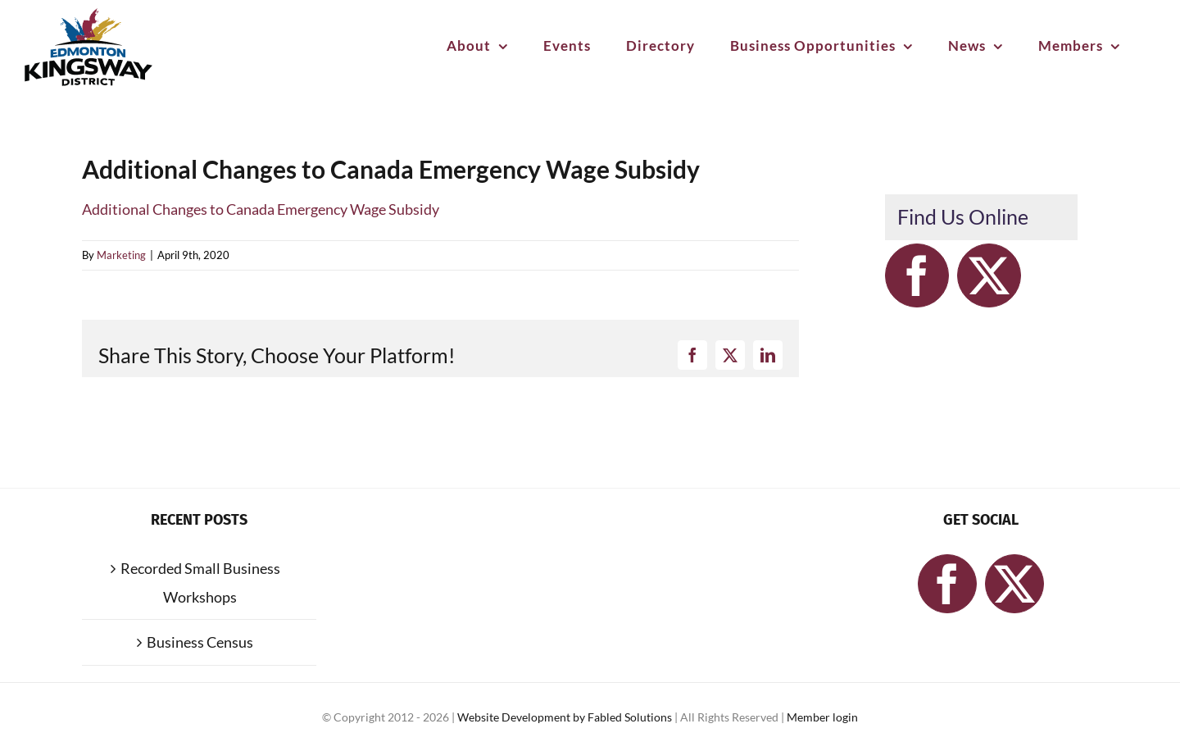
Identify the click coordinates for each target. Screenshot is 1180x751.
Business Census (200, 642)
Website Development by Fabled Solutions (565, 717)
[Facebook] (917, 275)
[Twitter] (989, 275)
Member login (822, 717)
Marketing (121, 255)
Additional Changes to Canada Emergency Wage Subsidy (260, 209)
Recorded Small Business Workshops (200, 582)
